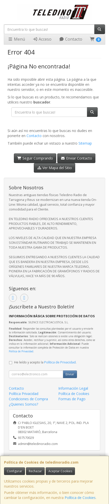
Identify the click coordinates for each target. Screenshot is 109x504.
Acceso (42, 39)
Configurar (14, 471)
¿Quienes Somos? (23, 404)
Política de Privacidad (21, 351)
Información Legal (73, 388)
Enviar (70, 374)
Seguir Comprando (35, 158)
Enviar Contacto (76, 158)
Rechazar (35, 471)
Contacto (70, 39)
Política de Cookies (80, 497)
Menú (16, 39)
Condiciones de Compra (28, 398)
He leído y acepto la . (45, 362)
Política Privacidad (23, 393)
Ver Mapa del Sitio (54, 167)
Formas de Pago (72, 398)
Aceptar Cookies (60, 471)
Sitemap (85, 143)
